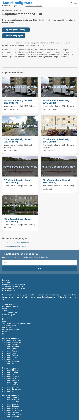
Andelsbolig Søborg (10, 404)
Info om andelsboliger (10, 330)
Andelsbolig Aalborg (10, 355)
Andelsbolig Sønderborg (11, 389)
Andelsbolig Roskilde (10, 361)
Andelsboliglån (8, 364)
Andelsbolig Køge (9, 374)
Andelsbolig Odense (10, 344)
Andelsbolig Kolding (10, 372)
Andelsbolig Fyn (8, 359)
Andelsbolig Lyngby (10, 383)
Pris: (6, 109)
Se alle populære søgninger (15, 246)
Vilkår (4, 311)
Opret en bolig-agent (14, 35)
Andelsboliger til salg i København (15, 243)
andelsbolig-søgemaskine (34, 6)
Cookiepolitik (7, 317)
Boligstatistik (7, 327)
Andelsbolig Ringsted (10, 402)
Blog (4, 321)
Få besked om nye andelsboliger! (72, 2)
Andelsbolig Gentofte (10, 412)
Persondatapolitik (9, 315)
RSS (4, 334)
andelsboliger (31, 45)
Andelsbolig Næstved (10, 347)
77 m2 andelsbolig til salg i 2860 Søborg (18, 181)
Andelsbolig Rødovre (10, 385)
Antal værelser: (49, 189)
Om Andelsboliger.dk (10, 306)
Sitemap (5, 332)
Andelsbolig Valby (9, 391)
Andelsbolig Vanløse (10, 408)
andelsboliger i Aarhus (32, 52)
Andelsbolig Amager (10, 351)
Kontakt (5, 308)
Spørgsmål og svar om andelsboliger (16, 323)
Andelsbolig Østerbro (10, 398)
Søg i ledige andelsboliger (16, 30)
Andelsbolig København (11, 340)
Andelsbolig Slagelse (10, 387)
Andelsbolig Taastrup (10, 406)
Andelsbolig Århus (9, 349)
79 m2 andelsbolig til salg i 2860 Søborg (18, 140)
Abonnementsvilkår (9, 313)
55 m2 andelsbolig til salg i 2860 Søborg (56, 140)
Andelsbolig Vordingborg (12, 410)
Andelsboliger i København (12, 52)
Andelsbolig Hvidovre (10, 381)
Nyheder (5, 319)
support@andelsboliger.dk (12, 286)
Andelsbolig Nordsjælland (12, 414)
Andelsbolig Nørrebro (10, 400)
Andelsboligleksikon (10, 325)
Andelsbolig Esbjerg (10, 357)
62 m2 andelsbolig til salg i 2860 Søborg (18, 220)
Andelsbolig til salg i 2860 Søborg (20, 106)
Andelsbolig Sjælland (10, 417)
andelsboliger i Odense (51, 52)
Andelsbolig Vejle (9, 378)
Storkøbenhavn (7, 10)
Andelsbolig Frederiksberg (12, 342)
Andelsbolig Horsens (10, 353)
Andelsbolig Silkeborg (10, 376)
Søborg (18, 10)
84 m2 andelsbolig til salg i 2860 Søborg (18, 101)
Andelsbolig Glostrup (10, 370)
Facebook (3, 299)
